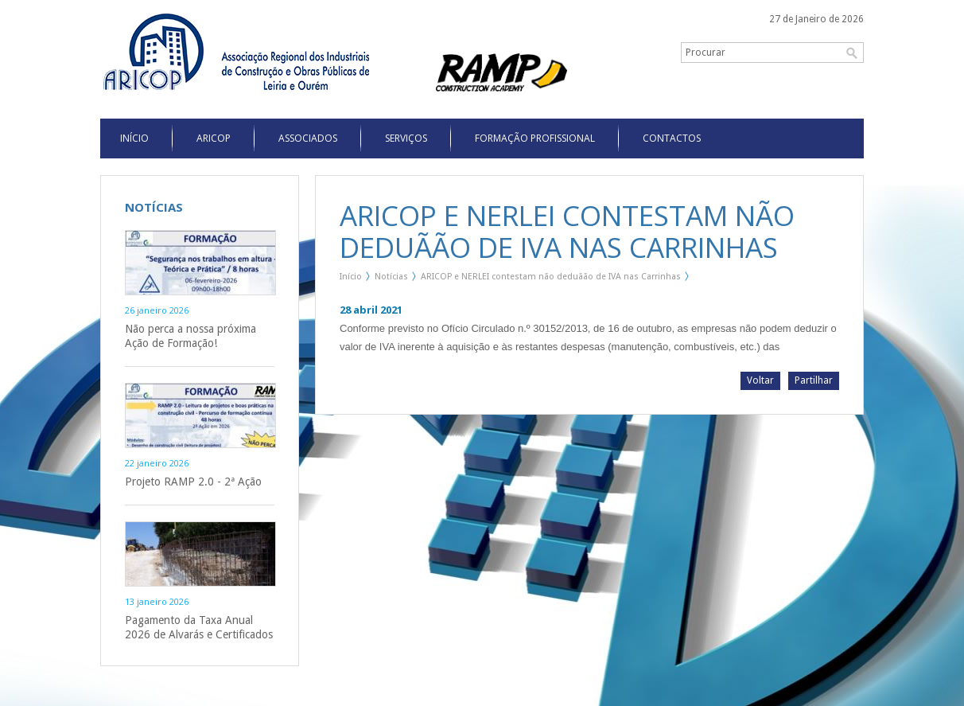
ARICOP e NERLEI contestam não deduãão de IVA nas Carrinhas (551, 276)
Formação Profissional (535, 138)
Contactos (672, 138)
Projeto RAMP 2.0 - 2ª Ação (193, 481)
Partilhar (814, 380)
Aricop (213, 138)
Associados (307, 138)
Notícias (391, 276)
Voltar (760, 380)
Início (351, 276)
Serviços (406, 138)
